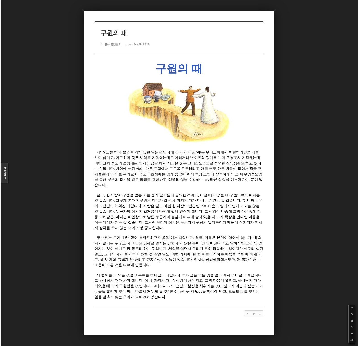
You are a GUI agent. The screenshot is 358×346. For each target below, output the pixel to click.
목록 (4, 173)
